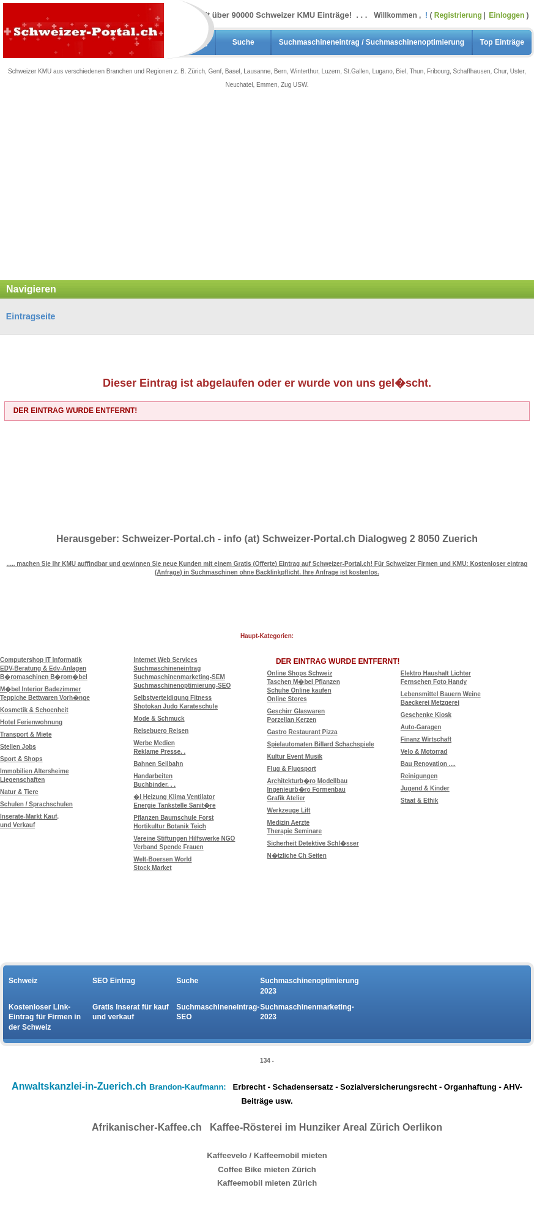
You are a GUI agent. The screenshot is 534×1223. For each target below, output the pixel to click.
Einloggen (507, 15)
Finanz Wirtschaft (426, 739)
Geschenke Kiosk (426, 715)
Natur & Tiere (19, 792)
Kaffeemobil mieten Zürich (267, 1183)
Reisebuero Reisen (160, 730)
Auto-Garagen (421, 727)
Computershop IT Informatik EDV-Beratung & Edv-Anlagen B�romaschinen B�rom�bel (43, 668)
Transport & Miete (25, 734)
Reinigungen (419, 776)
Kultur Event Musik (295, 756)
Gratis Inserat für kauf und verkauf (130, 1012)
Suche (243, 42)
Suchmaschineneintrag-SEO (217, 1012)
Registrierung (458, 15)
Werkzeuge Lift (289, 810)
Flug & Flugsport (291, 768)
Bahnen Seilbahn (158, 763)
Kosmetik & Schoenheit (34, 710)
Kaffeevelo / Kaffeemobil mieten (267, 1155)
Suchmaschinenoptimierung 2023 (302, 985)
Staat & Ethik (420, 800)
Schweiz (23, 980)
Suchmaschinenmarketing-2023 (302, 1012)
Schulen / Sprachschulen (36, 804)
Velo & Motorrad (424, 751)
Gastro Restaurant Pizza (302, 732)
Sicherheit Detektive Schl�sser (313, 843)
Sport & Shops (21, 759)
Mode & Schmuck (158, 718)
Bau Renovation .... (428, 763)
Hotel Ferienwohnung (31, 722)
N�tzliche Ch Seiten (297, 855)
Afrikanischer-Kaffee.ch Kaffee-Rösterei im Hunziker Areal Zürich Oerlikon (267, 1127)
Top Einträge (502, 42)
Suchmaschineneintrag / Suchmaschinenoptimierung (371, 42)
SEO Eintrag (113, 980)
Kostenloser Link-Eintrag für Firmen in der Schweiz (45, 1017)
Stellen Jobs (18, 746)
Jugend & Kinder (425, 788)
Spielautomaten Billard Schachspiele (320, 744)
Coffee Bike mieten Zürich (267, 1169)
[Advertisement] (267, 191)
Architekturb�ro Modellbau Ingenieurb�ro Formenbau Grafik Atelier (307, 789)
